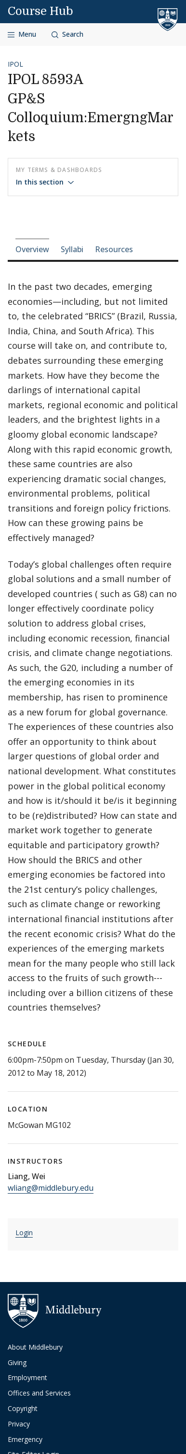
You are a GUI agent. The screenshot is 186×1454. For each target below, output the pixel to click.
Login (24, 1232)
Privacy (19, 1423)
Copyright (23, 1408)
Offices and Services (39, 1392)
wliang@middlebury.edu (50, 1188)
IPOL (15, 64)
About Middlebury (35, 1347)
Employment (27, 1377)
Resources (114, 249)
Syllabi (72, 249)
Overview (32, 249)
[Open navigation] (22, 34)
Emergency (25, 1439)
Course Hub (40, 11)
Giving (17, 1362)
